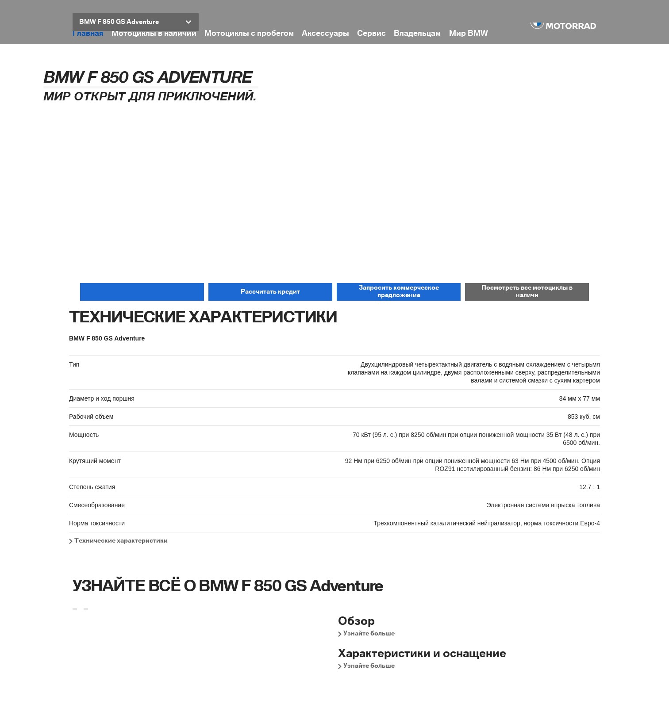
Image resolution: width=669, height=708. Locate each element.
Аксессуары (325, 33)
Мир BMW (468, 33)
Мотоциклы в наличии (154, 33)
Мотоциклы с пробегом (249, 33)
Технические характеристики (121, 541)
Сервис (371, 33)
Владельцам (417, 33)
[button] (136, 22)
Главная (88, 33)
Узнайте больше (369, 634)
